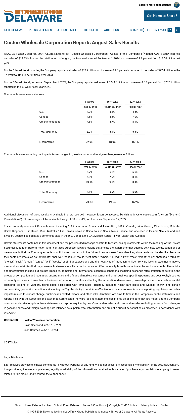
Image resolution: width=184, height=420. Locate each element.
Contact (91, 30)
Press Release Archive (37, 405)
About (17, 405)
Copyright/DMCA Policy (123, 405)
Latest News (14, 30)
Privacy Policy (148, 405)
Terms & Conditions (94, 405)
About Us (111, 30)
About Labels (67, 30)
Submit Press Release (66, 405)
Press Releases (40, 30)
